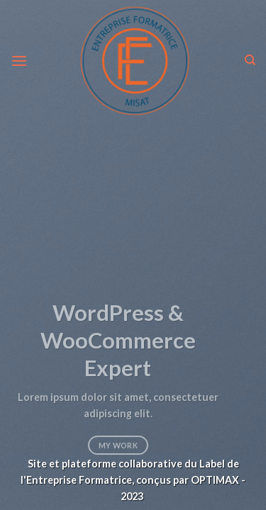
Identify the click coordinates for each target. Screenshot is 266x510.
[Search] (250, 60)
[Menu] (19, 60)
